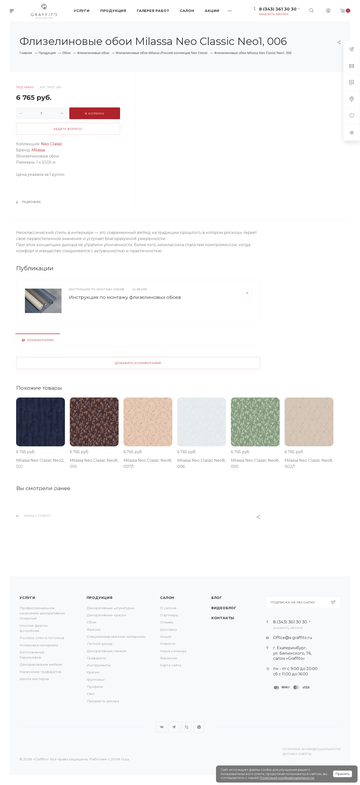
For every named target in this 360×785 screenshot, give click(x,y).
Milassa (38, 150)
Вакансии (168, 658)
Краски (93, 672)
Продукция (100, 598)
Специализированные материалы (116, 636)
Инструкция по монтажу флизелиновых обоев (125, 297)
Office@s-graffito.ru (292, 637)
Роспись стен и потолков (42, 638)
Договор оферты (297, 754)
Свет (91, 694)
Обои (91, 622)
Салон (167, 598)
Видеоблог (224, 608)
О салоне (168, 608)
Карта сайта (170, 665)
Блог (216, 598)
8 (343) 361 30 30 (278, 8)
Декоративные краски (106, 615)
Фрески (93, 629)
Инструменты (99, 665)
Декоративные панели (106, 651)
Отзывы (166, 622)
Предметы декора (103, 701)
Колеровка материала (39, 645)
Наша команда (173, 651)
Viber (186, 727)
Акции (165, 636)
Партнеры (169, 615)
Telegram (174, 727)
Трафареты (96, 658)
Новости (167, 644)
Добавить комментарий (138, 363)
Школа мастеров (34, 679)
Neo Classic (51, 144)
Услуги (27, 598)
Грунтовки (95, 679)
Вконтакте (161, 727)
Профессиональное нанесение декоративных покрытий (42, 613)
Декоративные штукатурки (110, 608)
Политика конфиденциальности (311, 749)
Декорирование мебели (41, 664)
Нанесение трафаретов (40, 672)
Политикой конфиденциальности (286, 778)
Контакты (222, 618)
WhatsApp (199, 727)
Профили (95, 687)
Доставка (168, 629)
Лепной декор (100, 644)
